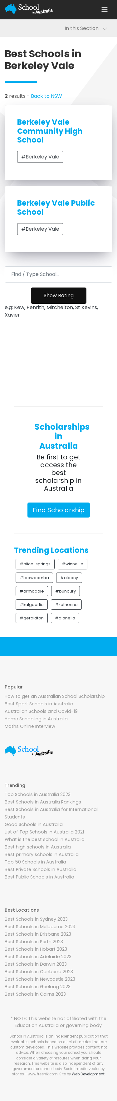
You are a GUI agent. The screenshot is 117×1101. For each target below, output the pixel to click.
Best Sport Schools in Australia (39, 704)
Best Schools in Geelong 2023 (38, 986)
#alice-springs (35, 564)
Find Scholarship (59, 510)
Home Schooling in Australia (36, 719)
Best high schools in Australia (38, 847)
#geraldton (32, 618)
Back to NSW (46, 96)
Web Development (88, 1074)
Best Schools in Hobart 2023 (36, 949)
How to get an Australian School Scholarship (55, 696)
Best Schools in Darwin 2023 (36, 964)
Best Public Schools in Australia (39, 877)
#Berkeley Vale (40, 156)
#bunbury (65, 591)
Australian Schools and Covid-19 (41, 711)
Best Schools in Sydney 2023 (36, 919)
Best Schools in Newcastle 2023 (40, 979)
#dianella (65, 618)
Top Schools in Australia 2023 (38, 794)
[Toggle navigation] (104, 9)
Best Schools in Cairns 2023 (35, 994)
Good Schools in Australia (34, 824)
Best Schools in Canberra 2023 (39, 971)
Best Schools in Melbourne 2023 (40, 926)
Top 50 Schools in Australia (35, 862)
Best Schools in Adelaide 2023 (38, 956)
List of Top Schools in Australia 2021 (44, 832)
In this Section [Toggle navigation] (86, 28)
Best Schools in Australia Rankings (43, 802)
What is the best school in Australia (45, 839)
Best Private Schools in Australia (40, 869)
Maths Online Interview (30, 726)
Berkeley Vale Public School (56, 207)
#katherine (66, 604)
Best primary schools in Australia (42, 854)
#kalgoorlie (32, 604)
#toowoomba (34, 577)
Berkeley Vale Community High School (50, 131)
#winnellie (72, 564)
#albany (69, 577)
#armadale (32, 591)
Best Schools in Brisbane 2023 (38, 934)
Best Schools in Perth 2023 (34, 941)
